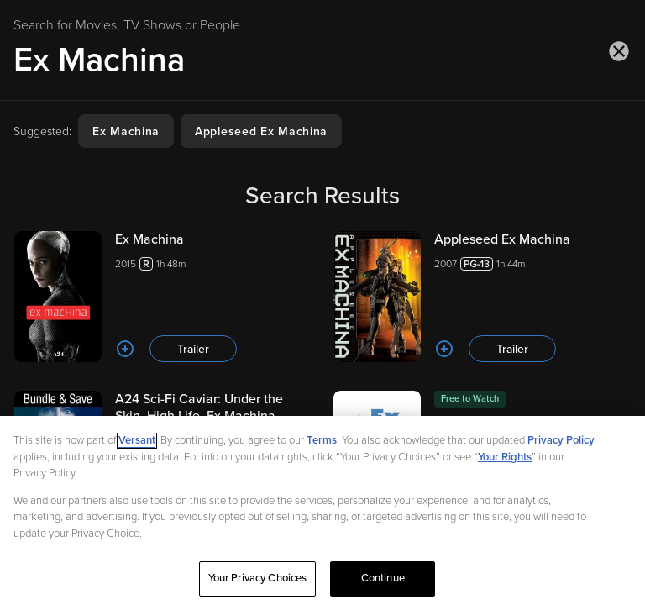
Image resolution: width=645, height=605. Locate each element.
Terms (322, 440)
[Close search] (619, 51)
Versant (136, 440)
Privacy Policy (561, 440)
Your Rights (505, 457)
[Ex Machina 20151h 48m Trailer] (162, 296)
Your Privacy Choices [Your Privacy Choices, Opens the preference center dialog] (257, 578)
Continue (383, 578)
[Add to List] (125, 349)
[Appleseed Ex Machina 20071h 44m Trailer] (482, 296)
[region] (322, 510)
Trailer (193, 349)
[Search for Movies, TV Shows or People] (322, 59)
